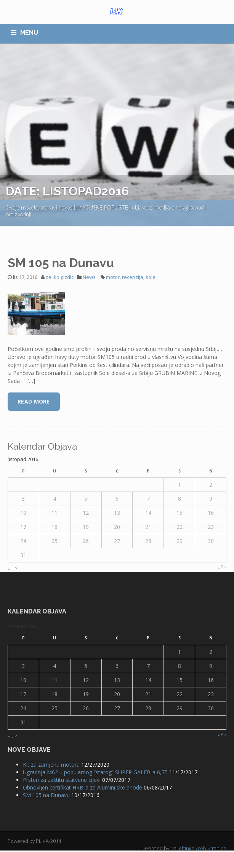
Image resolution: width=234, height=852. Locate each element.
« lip (12, 569)
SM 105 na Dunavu (61, 263)
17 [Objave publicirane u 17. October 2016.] (23, 526)
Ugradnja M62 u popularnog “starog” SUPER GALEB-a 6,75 (95, 772)
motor (113, 277)
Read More (34, 401)
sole (150, 277)
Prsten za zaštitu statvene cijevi (62, 779)
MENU (29, 32)
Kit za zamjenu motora (51, 764)
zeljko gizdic (60, 277)
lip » (222, 567)
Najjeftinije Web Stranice (198, 848)
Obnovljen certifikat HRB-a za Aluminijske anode (82, 787)
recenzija (132, 277)
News (89, 277)
